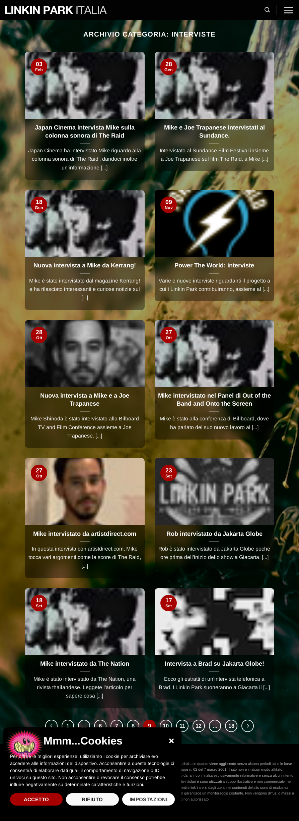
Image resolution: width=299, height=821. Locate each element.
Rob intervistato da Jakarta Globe (214, 533)
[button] (171, 740)
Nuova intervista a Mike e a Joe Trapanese (84, 399)
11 (182, 726)
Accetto (36, 799)
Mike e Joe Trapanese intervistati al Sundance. (214, 131)
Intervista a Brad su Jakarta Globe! (214, 663)
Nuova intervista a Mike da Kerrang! (84, 265)
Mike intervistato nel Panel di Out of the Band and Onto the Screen (214, 399)
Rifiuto (92, 799)
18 (231, 726)
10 (166, 726)
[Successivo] (248, 726)
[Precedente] (51, 726)
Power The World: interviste (214, 265)
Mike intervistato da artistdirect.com (84, 533)
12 (199, 726)
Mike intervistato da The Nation (84, 663)
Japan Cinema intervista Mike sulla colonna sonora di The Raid (85, 131)
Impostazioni (148, 799)
